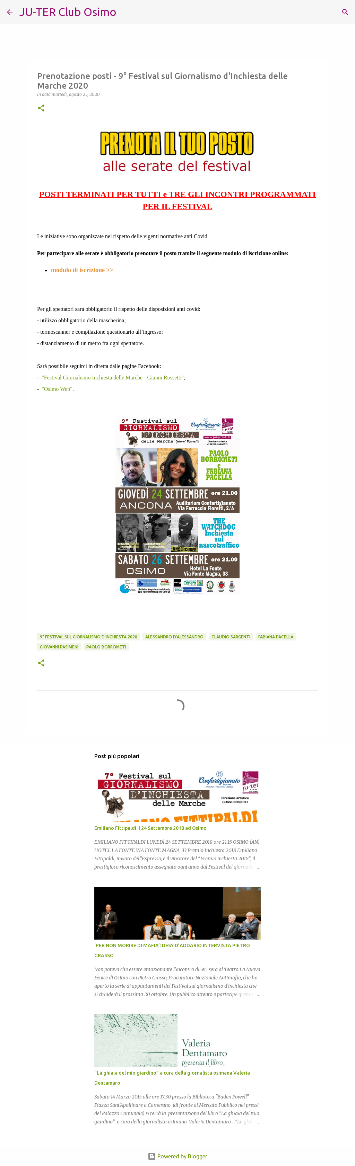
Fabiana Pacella (275, 637)
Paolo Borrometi (106, 647)
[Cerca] (126, 12)
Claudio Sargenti (230, 637)
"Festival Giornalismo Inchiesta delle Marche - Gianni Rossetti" (113, 377)
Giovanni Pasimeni (59, 647)
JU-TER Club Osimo (67, 12)
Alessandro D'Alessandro (174, 637)
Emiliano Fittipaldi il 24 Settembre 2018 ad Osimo (150, 828)
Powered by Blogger (177, 1156)
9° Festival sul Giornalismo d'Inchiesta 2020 (88, 637)
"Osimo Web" (57, 389)
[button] (41, 108)
